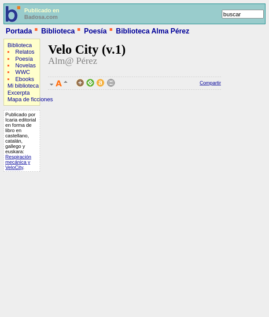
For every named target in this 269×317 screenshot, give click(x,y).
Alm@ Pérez (72, 60)
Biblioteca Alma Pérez (152, 31)
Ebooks (24, 79)
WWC (22, 72)
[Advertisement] (30, 231)
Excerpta (18, 92)
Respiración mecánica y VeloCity (18, 162)
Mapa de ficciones (30, 99)
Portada (19, 31)
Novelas (25, 65)
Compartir (210, 82)
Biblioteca (57, 31)
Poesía (95, 31)
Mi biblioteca (23, 85)
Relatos (24, 51)
